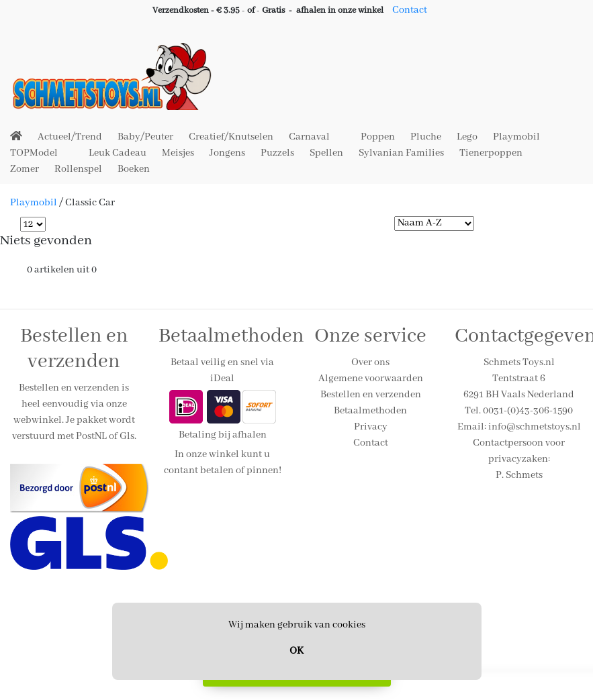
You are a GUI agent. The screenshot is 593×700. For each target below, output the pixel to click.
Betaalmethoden (370, 411)
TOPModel (34, 153)
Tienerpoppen (490, 153)
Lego (467, 137)
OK (296, 651)
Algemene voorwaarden (370, 378)
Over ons (370, 362)
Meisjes (178, 153)
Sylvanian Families (401, 153)
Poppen (378, 137)
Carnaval (309, 137)
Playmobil (516, 137)
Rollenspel (78, 169)
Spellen (326, 153)
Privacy (370, 427)
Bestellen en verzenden (370, 395)
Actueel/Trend (70, 137)
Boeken (134, 169)
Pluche (425, 137)
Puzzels (277, 153)
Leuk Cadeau (117, 153)
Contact (409, 10)
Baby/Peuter (145, 137)
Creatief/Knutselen (231, 137)
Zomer (24, 169)
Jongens (227, 153)
